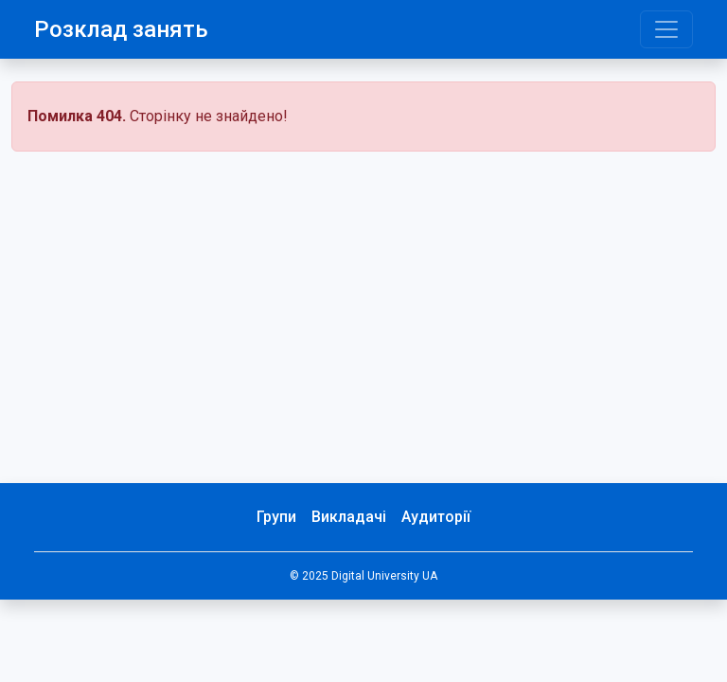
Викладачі (348, 517)
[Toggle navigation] (666, 29)
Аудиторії (435, 517)
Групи (276, 517)
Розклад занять (121, 29)
